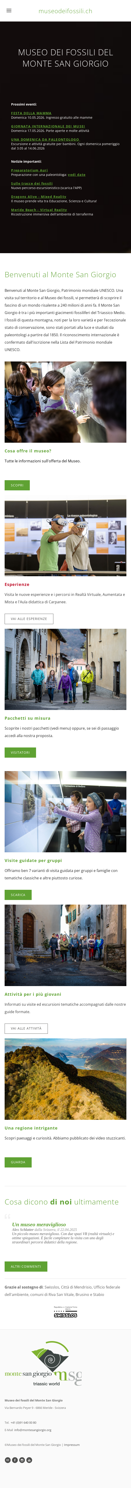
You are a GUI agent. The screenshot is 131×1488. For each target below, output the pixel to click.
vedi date (76, 174)
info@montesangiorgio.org (32, 1430)
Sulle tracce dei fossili (32, 183)
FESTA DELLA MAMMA (31, 113)
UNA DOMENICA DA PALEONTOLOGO (45, 139)
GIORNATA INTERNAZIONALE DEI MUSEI (48, 126)
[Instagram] (22, 1460)
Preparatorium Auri (29, 170)
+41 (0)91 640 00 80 (23, 1422)
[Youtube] (29, 1460)
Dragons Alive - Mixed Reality (38, 196)
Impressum (72, 1445)
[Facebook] (15, 1460)
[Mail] (8, 1460)
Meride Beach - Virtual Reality (39, 210)
